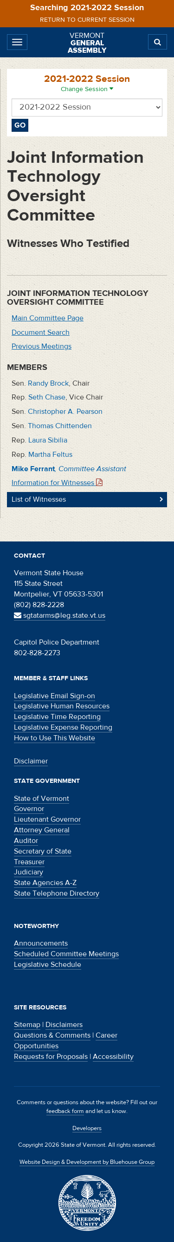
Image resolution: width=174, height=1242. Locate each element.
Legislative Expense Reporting (63, 727)
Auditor (26, 840)
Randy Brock (48, 383)
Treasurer (29, 862)
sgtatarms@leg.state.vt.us (59, 615)
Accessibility (113, 1056)
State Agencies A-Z (45, 882)
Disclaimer (31, 761)
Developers (87, 1128)
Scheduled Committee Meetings (66, 954)
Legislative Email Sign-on (54, 696)
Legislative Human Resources (62, 706)
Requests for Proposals (51, 1056)
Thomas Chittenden (60, 425)
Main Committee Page (48, 318)
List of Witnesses (39, 499)
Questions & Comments (52, 1035)
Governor (29, 808)
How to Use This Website (54, 738)
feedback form (65, 1111)
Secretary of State (42, 851)
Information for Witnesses (57, 482)
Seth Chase (46, 397)
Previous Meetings (41, 346)
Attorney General (42, 830)
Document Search (41, 332)
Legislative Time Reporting (57, 716)
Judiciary (28, 872)
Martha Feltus (50, 454)
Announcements (41, 943)
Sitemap (27, 1024)
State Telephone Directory (56, 893)
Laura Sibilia (47, 440)
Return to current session (87, 20)
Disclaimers (64, 1024)
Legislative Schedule (47, 964)
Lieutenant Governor (47, 819)
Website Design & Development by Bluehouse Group (87, 1162)
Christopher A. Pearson (65, 411)
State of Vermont (41, 798)
